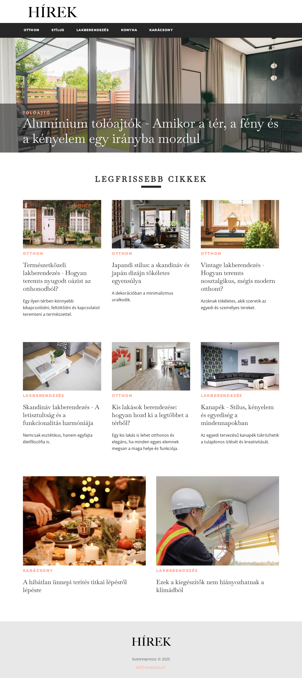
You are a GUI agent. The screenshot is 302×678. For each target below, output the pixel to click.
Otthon (33, 253)
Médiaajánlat (151, 667)
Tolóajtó (36, 112)
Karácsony (38, 570)
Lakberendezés (43, 395)
